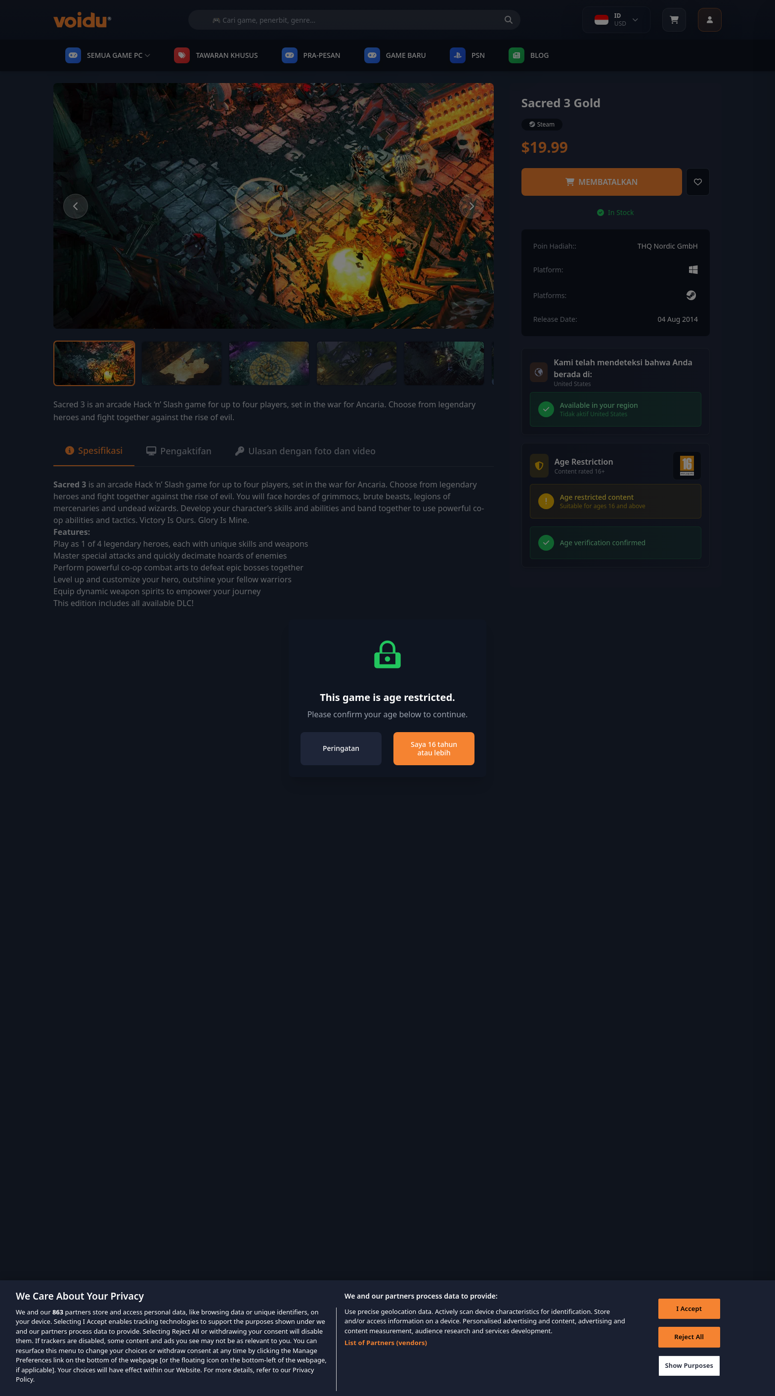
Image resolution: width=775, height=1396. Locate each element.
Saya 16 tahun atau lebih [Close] (434, 749)
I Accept (689, 1317)
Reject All (689, 1346)
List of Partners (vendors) (385, 1352)
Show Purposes (689, 1374)
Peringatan (341, 748)
